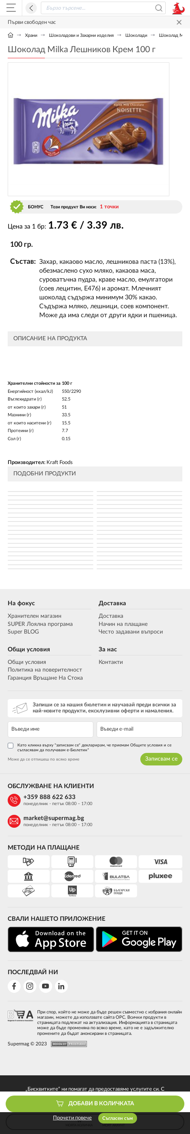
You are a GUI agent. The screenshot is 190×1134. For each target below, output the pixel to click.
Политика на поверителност (45, 670)
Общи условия (29, 649)
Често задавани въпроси (131, 632)
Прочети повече (72, 1118)
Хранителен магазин (34, 616)
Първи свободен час (32, 22)
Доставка (112, 603)
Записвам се (161, 759)
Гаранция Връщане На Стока (45, 678)
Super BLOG (23, 632)
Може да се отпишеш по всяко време (43, 759)
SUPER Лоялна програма (40, 624)
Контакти (111, 662)
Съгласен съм (117, 1118)
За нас (108, 649)
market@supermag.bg (53, 818)
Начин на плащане (123, 624)
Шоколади (136, 35)
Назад (31, 8)
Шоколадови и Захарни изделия (81, 35)
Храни (31, 35)
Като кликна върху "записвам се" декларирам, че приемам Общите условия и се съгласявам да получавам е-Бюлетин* (89, 747)
